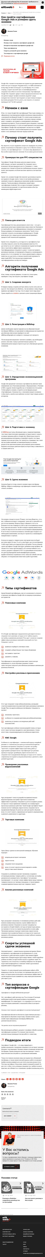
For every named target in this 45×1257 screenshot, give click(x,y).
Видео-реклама (27, 1236)
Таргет (5, 1244)
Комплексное (6, 1231)
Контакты (26, 1248)
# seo (8, 1072)
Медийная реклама (28, 1234)
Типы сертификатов (10, 48)
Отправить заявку (9, 1166)
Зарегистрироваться (20, 3)
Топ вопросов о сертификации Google (16, 53)
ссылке (15, 293)
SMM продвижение (8, 1242)
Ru (20, 7)
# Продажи (22, 1072)
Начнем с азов (8, 40)
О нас (24, 1242)
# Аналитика (14, 1072)
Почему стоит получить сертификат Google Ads (19, 43)
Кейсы (25, 1246)
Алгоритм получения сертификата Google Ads (18, 45)
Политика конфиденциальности (32, 1253)
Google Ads (26, 1229)
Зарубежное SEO (7, 1229)
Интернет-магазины (8, 1236)
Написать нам (31, 7)
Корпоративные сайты (9, 1234)
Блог (9, 13)
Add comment (8, 1116)
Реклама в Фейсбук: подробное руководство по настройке (11, 1200)
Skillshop (6, 432)
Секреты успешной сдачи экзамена (15, 51)
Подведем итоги (9, 56)
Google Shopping (28, 1231)
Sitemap (25, 1251)
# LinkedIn (4, 1072)
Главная (3, 13)
